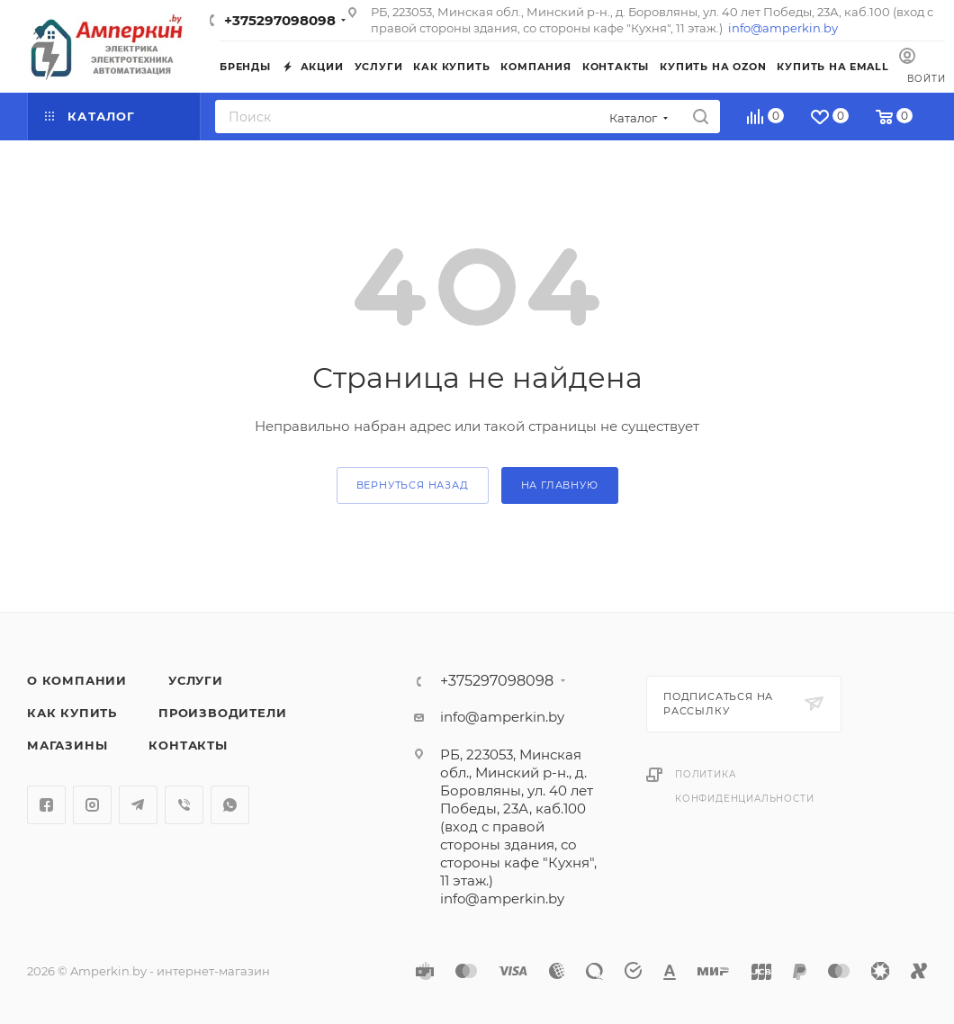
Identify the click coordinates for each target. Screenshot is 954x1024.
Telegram (138, 805)
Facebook (46, 805)
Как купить (72, 712)
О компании (77, 680)
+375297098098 (280, 20)
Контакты (187, 745)
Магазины (67, 745)
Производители (222, 712)
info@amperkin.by (783, 28)
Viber (184, 805)
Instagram (92, 805)
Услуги (195, 680)
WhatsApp (230, 805)
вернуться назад (412, 485)
